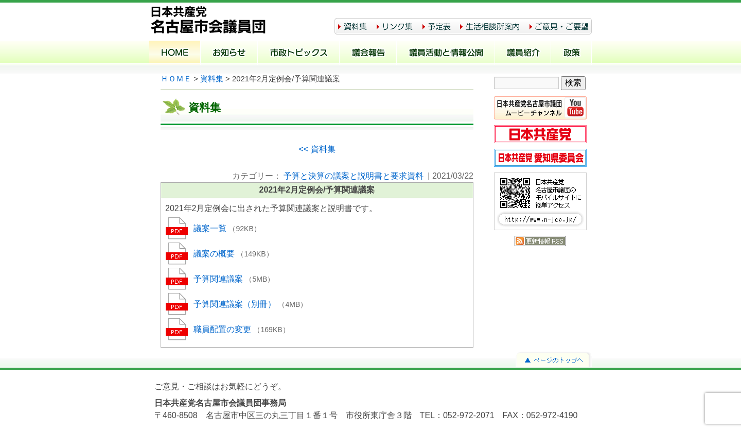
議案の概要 (215, 253)
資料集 (211, 79)
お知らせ (229, 53)
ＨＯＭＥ (176, 79)
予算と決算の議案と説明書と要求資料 (354, 175)
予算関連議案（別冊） (235, 304)
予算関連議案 (219, 278)
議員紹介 (523, 53)
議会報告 (368, 53)
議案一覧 (210, 228)
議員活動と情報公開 (446, 53)
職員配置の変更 (223, 329)
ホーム (175, 53)
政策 (571, 53)
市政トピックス (299, 53)
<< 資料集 (316, 149)
